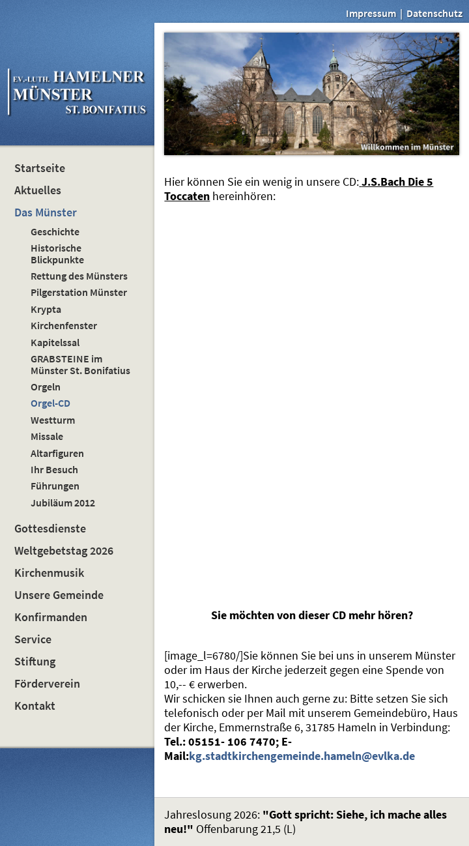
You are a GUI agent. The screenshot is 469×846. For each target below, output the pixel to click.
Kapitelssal (55, 342)
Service (32, 639)
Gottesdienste (50, 528)
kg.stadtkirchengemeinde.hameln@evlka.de (302, 756)
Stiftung (34, 661)
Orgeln (46, 386)
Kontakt (34, 706)
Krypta (46, 308)
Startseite (39, 168)
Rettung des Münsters (79, 275)
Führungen (55, 485)
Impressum (371, 13)
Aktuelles (37, 190)
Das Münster (45, 212)
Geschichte (55, 231)
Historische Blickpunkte (57, 253)
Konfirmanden (50, 617)
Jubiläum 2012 (63, 502)
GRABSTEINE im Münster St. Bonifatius (80, 364)
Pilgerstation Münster (79, 292)
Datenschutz (434, 13)
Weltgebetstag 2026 (63, 551)
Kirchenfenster (64, 325)
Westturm (53, 419)
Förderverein (47, 684)
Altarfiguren (57, 452)
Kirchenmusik (49, 573)
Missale (47, 436)
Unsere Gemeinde (59, 595)
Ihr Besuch (54, 469)
